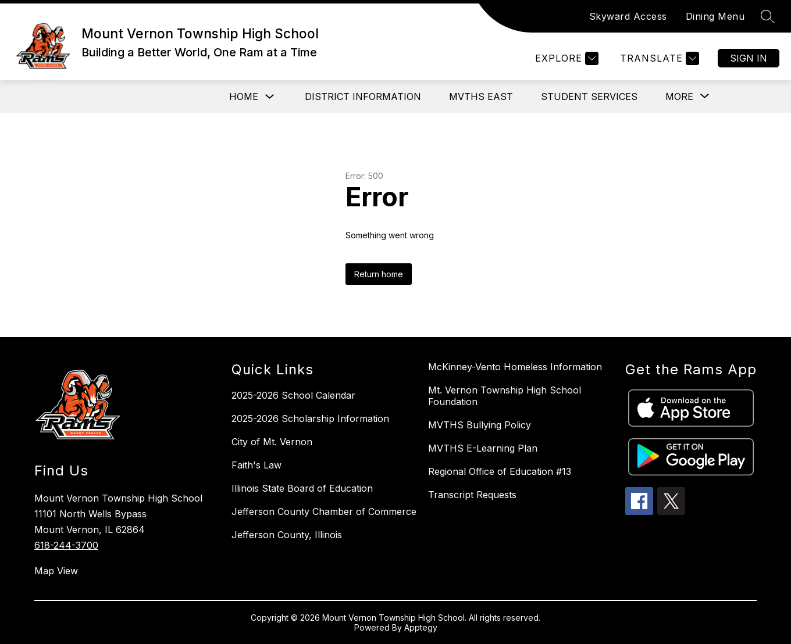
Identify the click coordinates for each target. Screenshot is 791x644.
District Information (363, 96)
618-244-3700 (66, 545)
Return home (378, 274)
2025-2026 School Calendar (293, 395)
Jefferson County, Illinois (286, 535)
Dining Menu (715, 16)
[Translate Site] (658, 58)
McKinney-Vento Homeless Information (515, 367)
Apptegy (420, 627)
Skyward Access (628, 16)
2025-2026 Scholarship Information (310, 418)
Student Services (589, 96)
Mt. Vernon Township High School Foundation (504, 395)
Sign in (748, 58)
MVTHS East (481, 96)
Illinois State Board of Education (302, 488)
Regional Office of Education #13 (499, 471)
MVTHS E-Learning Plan (482, 448)
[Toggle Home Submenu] (270, 97)
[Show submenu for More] (679, 96)
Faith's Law (256, 465)
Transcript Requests (472, 494)
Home (243, 96)
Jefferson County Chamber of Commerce (323, 511)
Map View (56, 571)
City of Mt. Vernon (271, 442)
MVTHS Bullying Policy (479, 425)
